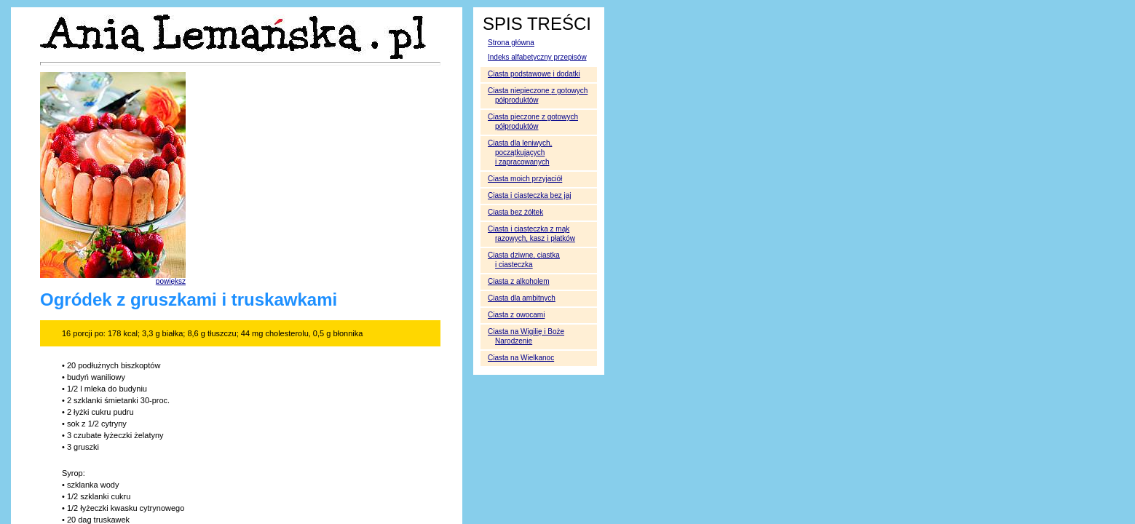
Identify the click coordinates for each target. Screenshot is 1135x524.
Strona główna (511, 43)
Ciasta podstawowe (534, 74)
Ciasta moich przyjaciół (525, 179)
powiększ (171, 281)
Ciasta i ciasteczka (530, 195)
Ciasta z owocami (516, 315)
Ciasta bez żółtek (515, 212)
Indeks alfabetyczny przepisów (537, 57)
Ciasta (518, 281)
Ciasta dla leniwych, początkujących (520, 152)
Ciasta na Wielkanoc (521, 358)
